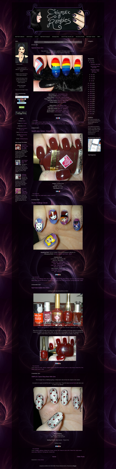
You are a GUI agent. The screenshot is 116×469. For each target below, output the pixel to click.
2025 (91, 83)
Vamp (42, 369)
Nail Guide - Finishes (90, 36)
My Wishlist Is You (49, 123)
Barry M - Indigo (62, 102)
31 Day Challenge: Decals (40, 203)
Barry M (72, 278)
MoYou (45, 280)
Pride (64, 123)
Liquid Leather (40, 123)
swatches (53, 195)
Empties (21, 138)
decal (78, 278)
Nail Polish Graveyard (45, 36)
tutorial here (73, 383)
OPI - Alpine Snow (61, 105)
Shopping (26, 138)
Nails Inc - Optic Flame (41, 327)
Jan (92, 80)
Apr (92, 74)
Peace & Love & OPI (65, 450)
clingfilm (37, 450)
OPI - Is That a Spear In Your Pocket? (62, 99)
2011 (91, 111)
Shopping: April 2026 (24, 175)
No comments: (36, 193)
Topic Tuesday (24, 123)
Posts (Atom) (41, 459)
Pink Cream (62, 280)
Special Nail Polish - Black (77, 280)
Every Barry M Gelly (80, 36)
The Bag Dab (45, 452)
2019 (91, 95)
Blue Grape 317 (52, 122)
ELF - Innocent (58, 271)
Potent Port (59, 123)
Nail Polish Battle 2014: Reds (40, 288)
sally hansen (44, 195)
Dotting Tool (47, 450)
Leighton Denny (50, 367)
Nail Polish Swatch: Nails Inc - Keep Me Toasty (25, 146)
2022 (91, 89)
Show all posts (68, 42)
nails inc (67, 367)
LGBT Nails (34, 123)
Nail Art (23, 120)
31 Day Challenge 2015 (40, 278)
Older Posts (81, 456)
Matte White (34, 280)
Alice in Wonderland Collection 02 (54, 278)
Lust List (36, 36)
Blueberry (59, 122)
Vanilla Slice (52, 452)
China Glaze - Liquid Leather (62, 111)
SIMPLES (39, 452)
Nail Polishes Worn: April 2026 (25, 161)
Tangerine (77, 123)
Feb (92, 78)
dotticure (42, 450)
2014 (91, 105)
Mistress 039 (41, 280)
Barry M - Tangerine (62, 95)
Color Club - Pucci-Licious (58, 270)
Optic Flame (72, 367)
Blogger (74, 465)
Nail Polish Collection (19, 36)
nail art (55, 123)
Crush (40, 367)
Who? (98, 36)
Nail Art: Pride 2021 (37, 48)
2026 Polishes (30, 36)
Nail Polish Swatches (23, 132)
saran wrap (34, 452)
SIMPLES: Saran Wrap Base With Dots (44, 376)
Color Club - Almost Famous (62, 97)
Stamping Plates (55, 36)
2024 (91, 85)
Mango (81, 278)
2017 (91, 99)
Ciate (75, 278)
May (92, 62)
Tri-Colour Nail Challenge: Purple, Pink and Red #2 (24, 191)
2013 (91, 107)
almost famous (38, 122)
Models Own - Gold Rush (58, 262)
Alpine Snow (45, 122)
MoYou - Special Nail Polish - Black (63, 254)
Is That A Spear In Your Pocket (77, 122)
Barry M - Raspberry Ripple (61, 107)
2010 (91, 113)
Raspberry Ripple (70, 123)
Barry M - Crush (49, 327)
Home (54, 456)
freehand (64, 122)
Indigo (67, 122)
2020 (91, 93)
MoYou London (51, 280)
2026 (91, 60)
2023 (91, 87)
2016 (91, 101)
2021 (91, 91)
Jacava (44, 367)
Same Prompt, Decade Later (67, 36)
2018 (91, 97)
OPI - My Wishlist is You (61, 94)
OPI (58, 450)
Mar (92, 76)
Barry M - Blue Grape (63, 100)
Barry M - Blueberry (63, 108)
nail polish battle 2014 (59, 367)
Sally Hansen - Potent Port (62, 110)
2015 (91, 103)
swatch (49, 195)
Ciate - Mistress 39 (58, 263)
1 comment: (35, 120)
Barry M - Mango (58, 266)
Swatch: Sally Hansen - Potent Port (42, 131)
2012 (91, 109)
